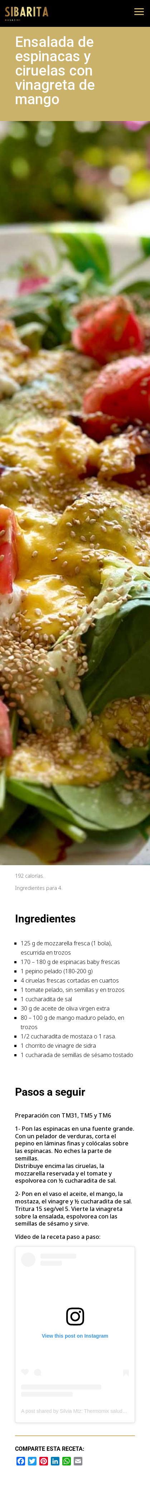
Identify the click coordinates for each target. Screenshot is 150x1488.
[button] (139, 10)
